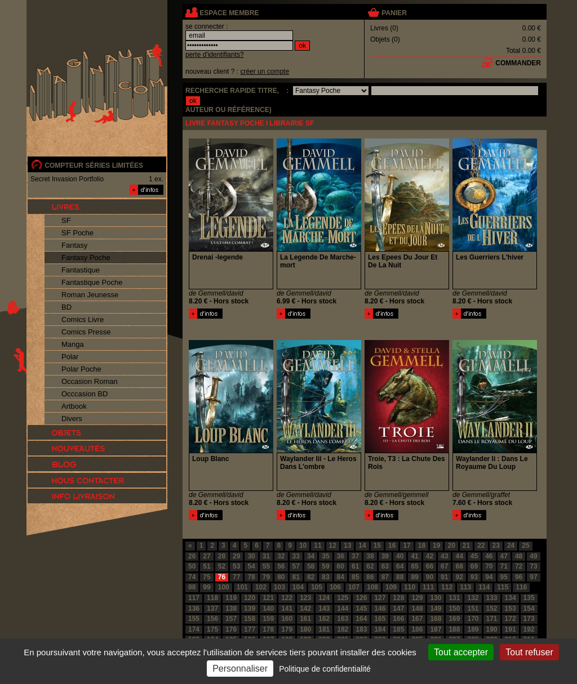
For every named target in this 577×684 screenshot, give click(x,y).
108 (372, 587)
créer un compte (264, 71)
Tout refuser (529, 652)
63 (385, 566)
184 (379, 629)
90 (429, 577)
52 (221, 566)
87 (385, 577)
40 (399, 556)
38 (370, 556)
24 (510, 545)
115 (502, 587)
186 (417, 629)
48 (518, 556)
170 (472, 619)
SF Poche (77, 233)
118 (212, 598)
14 (362, 545)
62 (370, 566)
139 (249, 609)
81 (296, 577)
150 (454, 609)
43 (444, 556)
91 (444, 577)
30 (251, 556)
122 (286, 598)
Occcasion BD (84, 394)
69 (474, 566)
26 (192, 556)
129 (417, 598)
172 (510, 619)
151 (472, 609)
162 (324, 619)
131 (454, 598)
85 (355, 577)
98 (192, 587)
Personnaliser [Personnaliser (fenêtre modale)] (240, 668)
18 (421, 545)
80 (281, 577)
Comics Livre (82, 319)
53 (236, 566)
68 (459, 566)
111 (428, 587)
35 (325, 556)
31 (266, 556)
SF (66, 220)
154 (529, 609)
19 (436, 545)
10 (303, 545)
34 (310, 556)
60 (340, 566)
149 (435, 609)
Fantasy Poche (85, 257)
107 (353, 587)
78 (251, 577)
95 (504, 577)
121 (268, 598)
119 (231, 598)
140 (268, 609)
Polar (69, 356)
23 (496, 545)
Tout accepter (461, 652)
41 (414, 556)
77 (236, 577)
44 (459, 556)
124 (324, 598)
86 (370, 577)
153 (510, 609)
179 (286, 629)
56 (281, 566)
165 (379, 619)
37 (355, 556)
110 (409, 587)
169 (454, 619)
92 (459, 577)
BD (66, 307)
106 (335, 587)
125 (342, 598)
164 (361, 619)
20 (451, 545)
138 (231, 609)
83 (325, 577)
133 (492, 598)
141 (286, 609)
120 (249, 598)
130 (435, 598)
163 (342, 619)
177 (249, 629)
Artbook (74, 406)
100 (223, 587)
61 (355, 566)
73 (533, 566)
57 (296, 566)
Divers (71, 418)
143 (324, 609)
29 (236, 556)
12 (332, 545)
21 (466, 545)
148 (417, 609)
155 (193, 619)
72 (518, 566)
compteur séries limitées (94, 165)
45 (474, 556)
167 (417, 619)
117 (193, 598)
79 (266, 577)
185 (398, 629)
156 (212, 619)
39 (385, 556)
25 (525, 545)
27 (206, 556)
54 (251, 566)
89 (414, 577)
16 (392, 545)
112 (446, 587)
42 (429, 556)
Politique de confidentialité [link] (325, 668)
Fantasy (74, 245)
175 (212, 629)
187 (435, 629)
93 (474, 577)
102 (261, 587)
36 (340, 556)
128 (398, 598)
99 (206, 587)
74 (192, 577)
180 (305, 629)
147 (398, 609)
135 (529, 598)
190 (492, 629)
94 (488, 577)
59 (325, 566)
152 (492, 609)
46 (488, 556)
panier (393, 13)
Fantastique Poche (91, 282)
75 (206, 577)
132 (472, 598)
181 (324, 629)
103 (279, 587)
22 (481, 545)
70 (488, 566)
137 (212, 609)
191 (510, 629)
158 (249, 619)
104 (298, 587)
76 (221, 577)
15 (377, 545)
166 (398, 619)
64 (399, 566)
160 (286, 619)
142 (305, 609)
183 (361, 629)
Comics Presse (85, 332)
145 (361, 609)
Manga (72, 344)
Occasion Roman (89, 381)
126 (361, 598)
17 (406, 545)
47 (504, 556)
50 (192, 566)
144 (342, 609)
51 (206, 566)
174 (193, 629)
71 (504, 566)
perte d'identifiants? (214, 55)
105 (316, 587)
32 (281, 556)
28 (221, 556)
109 (391, 587)
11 (317, 545)
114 (484, 587)
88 (399, 577)
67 (444, 566)
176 (231, 629)
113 (465, 587)
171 (492, 619)
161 (305, 619)
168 (435, 619)
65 (414, 566)
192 (529, 629)
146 (379, 609)
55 (266, 566)
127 (379, 598)
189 (472, 629)
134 (510, 598)
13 (347, 545)
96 (518, 577)
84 (340, 577)
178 (268, 629)
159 (268, 619)
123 (305, 598)
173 (529, 619)
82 (310, 577)
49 (533, 556)
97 (533, 577)
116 (521, 587)
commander (518, 63)
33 (296, 556)
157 (231, 619)
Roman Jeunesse (89, 294)
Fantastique (80, 270)
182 (342, 629)
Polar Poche (81, 369)
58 (310, 566)
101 (242, 587)
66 (429, 566)
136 (193, 609)
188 (454, 629)
